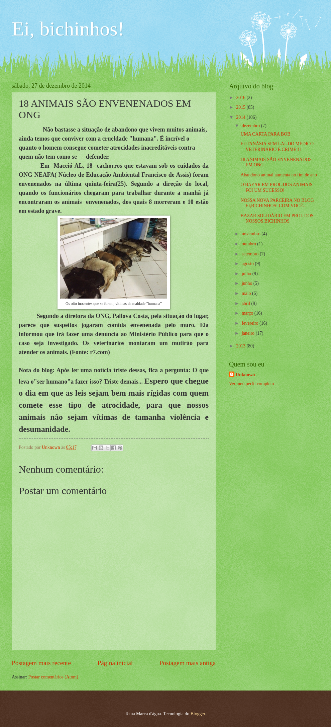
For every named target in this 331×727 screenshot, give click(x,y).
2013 (241, 345)
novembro (251, 233)
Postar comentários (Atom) (53, 676)
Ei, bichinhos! (68, 29)
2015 (241, 107)
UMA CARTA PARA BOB (265, 134)
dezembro (251, 125)
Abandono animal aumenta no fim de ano (278, 174)
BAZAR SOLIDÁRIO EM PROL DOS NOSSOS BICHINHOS (276, 218)
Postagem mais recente (41, 662)
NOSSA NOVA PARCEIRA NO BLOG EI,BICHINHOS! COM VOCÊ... (277, 203)
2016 (241, 97)
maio (247, 293)
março (248, 313)
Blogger (198, 713)
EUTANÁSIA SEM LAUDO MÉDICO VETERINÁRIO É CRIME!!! (277, 146)
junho (247, 283)
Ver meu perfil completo (251, 383)
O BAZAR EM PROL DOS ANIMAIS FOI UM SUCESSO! (276, 187)
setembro (251, 253)
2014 (241, 117)
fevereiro (250, 323)
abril (246, 303)
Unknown (245, 374)
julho (247, 273)
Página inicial (115, 662)
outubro (249, 243)
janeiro (249, 333)
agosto (248, 263)
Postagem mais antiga (187, 662)
